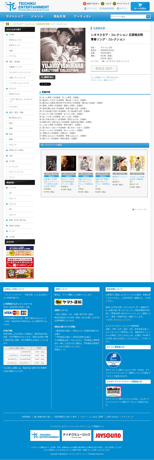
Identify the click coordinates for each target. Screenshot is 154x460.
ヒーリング (13, 167)
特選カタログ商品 (16, 150)
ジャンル (37, 16)
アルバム (12, 204)
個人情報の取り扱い (43, 417)
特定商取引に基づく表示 (66, 417)
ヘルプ (106, 3)
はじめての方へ (91, 3)
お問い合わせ (112, 417)
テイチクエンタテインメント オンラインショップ (27, 6)
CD (10, 193)
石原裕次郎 (99, 28)
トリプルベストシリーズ (19, 83)
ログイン (123, 8)
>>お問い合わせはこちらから (118, 320)
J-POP (11, 35)
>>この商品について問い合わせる (104, 77)
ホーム (7, 24)
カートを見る (140, 6)
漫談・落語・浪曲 (16, 112)
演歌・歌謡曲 (14, 62)
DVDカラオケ (14, 94)
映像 (11, 139)
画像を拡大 (47, 77)
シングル (12, 188)
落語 (11, 123)
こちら (63, 349)
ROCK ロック (14, 45)
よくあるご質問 (96, 417)
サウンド (12, 145)
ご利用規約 (26, 417)
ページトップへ (139, 209)
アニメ (11, 177)
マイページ (92, 8)
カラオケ (12, 88)
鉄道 (11, 134)
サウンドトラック (16, 172)
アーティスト (82, 16)
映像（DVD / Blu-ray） (18, 220)
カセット (12, 198)
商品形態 (60, 16)
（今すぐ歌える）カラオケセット (20, 100)
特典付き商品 (14, 226)
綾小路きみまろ (15, 118)
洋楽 (11, 156)
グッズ (11, 231)
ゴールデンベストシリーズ (20, 72)
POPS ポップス (15, 40)
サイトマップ (121, 3)
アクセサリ (13, 107)
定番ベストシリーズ (17, 78)
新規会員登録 (108, 8)
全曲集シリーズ (15, 67)
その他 (11, 161)
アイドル (12, 56)
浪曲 (11, 128)
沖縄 (11, 51)
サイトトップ (14, 16)
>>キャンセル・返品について (103, 80)
